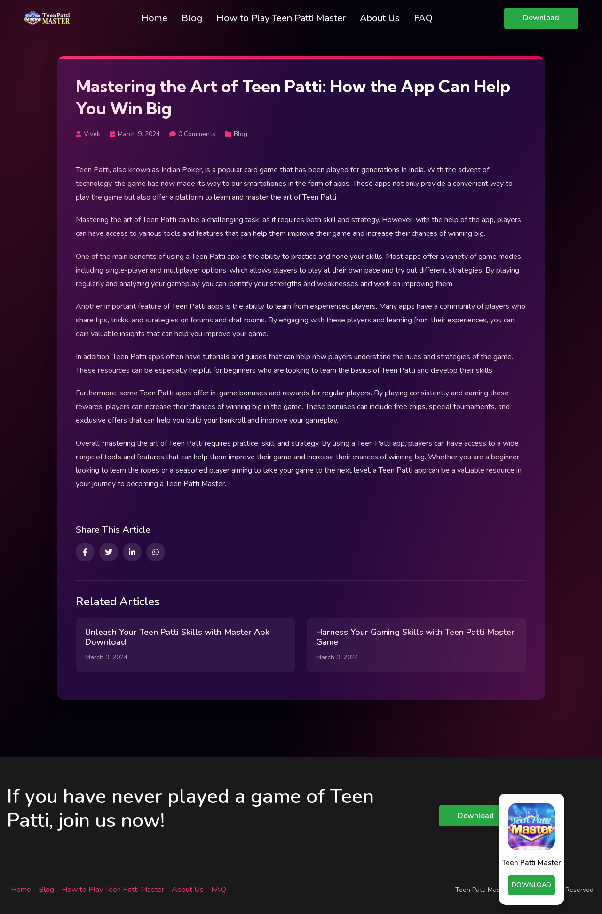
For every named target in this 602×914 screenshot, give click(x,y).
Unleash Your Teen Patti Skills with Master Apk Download (177, 637)
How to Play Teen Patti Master (281, 18)
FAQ (423, 18)
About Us (380, 18)
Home (154, 18)
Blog (192, 18)
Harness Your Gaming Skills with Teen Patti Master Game (415, 637)
